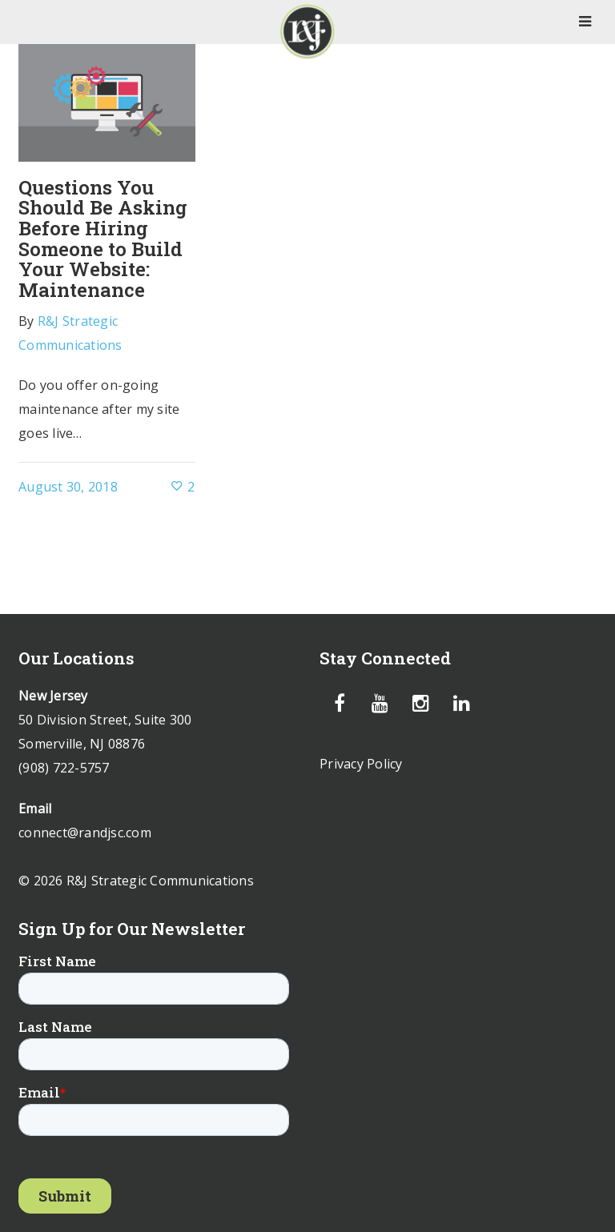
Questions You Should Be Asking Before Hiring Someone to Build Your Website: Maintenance (102, 239)
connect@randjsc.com (84, 832)
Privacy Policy (361, 764)
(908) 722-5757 (64, 768)
